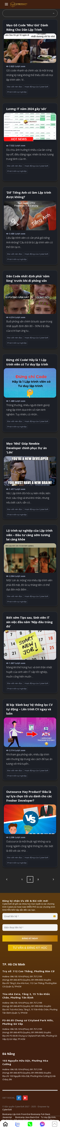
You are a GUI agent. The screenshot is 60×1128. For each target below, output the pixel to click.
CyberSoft (7, 1109)
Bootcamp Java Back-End (27, 1117)
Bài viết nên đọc (14, 86)
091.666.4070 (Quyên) (20, 979)
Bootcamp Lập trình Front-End (16, 1114)
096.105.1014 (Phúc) (19, 976)
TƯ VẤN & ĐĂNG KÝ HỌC (31, 947)
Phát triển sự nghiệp (17, 92)
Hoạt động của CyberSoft (36, 86)
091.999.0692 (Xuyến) (41, 979)
